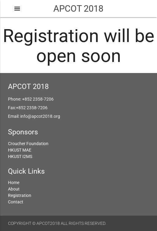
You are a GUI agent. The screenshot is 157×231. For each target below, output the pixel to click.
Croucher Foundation (28, 143)
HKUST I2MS (20, 156)
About (14, 189)
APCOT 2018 (78, 8)
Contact (15, 201)
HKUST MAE (19, 150)
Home (13, 182)
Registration (19, 195)
